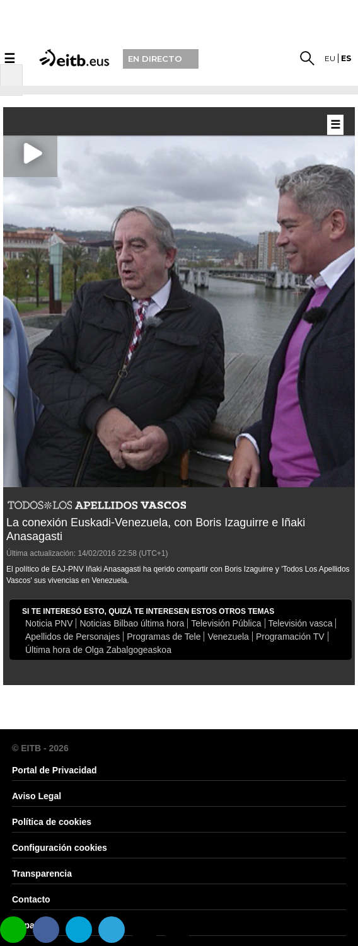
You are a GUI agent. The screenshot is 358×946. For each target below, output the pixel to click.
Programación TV (290, 637)
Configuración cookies (59, 848)
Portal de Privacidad (54, 770)
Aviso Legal (36, 796)
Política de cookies (51, 822)
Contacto (31, 899)
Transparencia (42, 873)
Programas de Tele (163, 637)
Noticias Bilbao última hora (131, 623)
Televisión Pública (226, 623)
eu (330, 58)
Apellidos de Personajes (72, 637)
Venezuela (227, 637)
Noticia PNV (48, 623)
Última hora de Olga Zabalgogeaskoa (98, 650)
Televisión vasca (300, 623)
